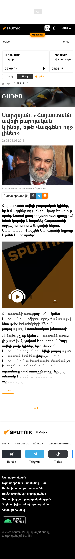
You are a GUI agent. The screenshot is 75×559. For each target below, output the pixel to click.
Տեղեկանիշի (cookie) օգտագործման (26, 504)
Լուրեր (9, 59)
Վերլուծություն (59, 443)
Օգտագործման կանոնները (20, 483)
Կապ (44, 483)
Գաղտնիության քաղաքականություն (26, 499)
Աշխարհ (38, 443)
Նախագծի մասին (14, 477)
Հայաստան (22, 443)
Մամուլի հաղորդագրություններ (23, 488)
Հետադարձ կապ (13, 510)
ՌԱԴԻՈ (8, 390)
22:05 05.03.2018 (13, 140)
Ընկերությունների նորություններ (24, 493)
